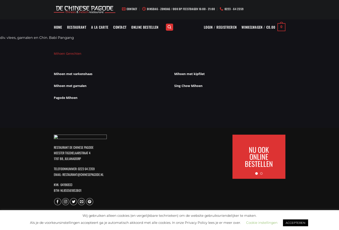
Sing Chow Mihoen (188, 86)
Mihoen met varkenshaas (73, 74)
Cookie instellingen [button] (261, 223)
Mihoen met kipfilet (189, 74)
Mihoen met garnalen (70, 86)
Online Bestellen (144, 27)
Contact (119, 27)
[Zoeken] (169, 27)
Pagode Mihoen (65, 98)
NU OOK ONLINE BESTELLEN (259, 156)
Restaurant (76, 27)
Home (58, 27)
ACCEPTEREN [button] (295, 222)
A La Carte (99, 27)
